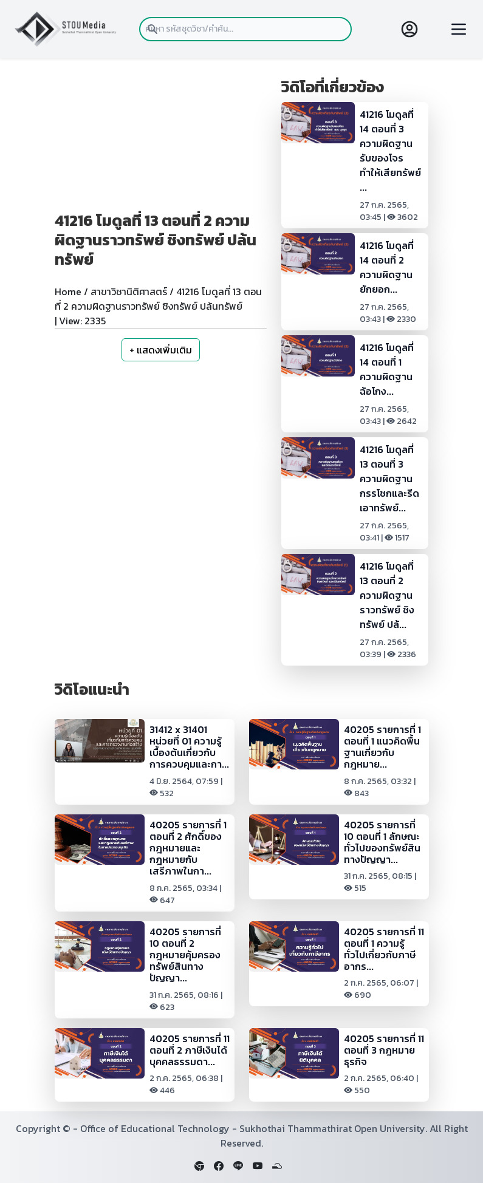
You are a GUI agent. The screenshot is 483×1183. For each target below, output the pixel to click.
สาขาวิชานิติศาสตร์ (129, 291)
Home (68, 291)
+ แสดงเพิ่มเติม (160, 350)
